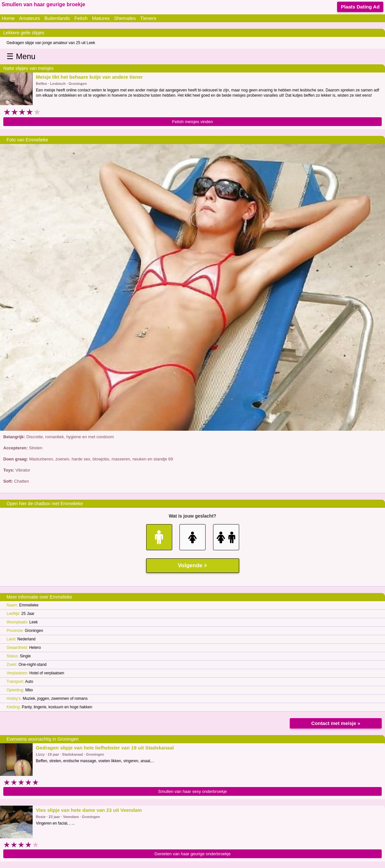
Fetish (81, 18)
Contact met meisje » (335, 723)
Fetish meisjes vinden (192, 121)
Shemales (125, 18)
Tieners (148, 18)
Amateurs (29, 18)
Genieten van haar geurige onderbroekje (192, 853)
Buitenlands (57, 18)
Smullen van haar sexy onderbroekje (192, 791)
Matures (101, 18)
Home (8, 18)
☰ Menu (21, 56)
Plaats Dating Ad (360, 6)
